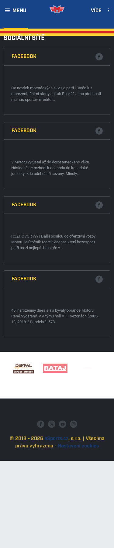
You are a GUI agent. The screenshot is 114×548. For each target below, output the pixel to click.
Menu (19, 11)
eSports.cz (56, 452)
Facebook (24, 56)
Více (96, 11)
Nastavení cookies (78, 459)
